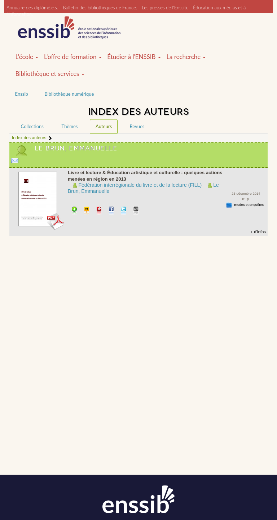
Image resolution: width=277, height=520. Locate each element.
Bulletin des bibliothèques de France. (100, 7)
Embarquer (136, 211)
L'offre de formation (73, 56)
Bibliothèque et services (50, 73)
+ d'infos (258, 232)
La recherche (186, 56)
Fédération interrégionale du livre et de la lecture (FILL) (140, 185)
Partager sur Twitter (124, 211)
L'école (27, 56)
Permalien (99, 211)
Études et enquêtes (249, 205)
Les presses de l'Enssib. (165, 7)
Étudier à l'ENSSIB (134, 56)
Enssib (21, 94)
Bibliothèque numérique (69, 94)
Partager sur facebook (111, 211)
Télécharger (74, 211)
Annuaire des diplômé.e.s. (32, 7)
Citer (87, 211)
